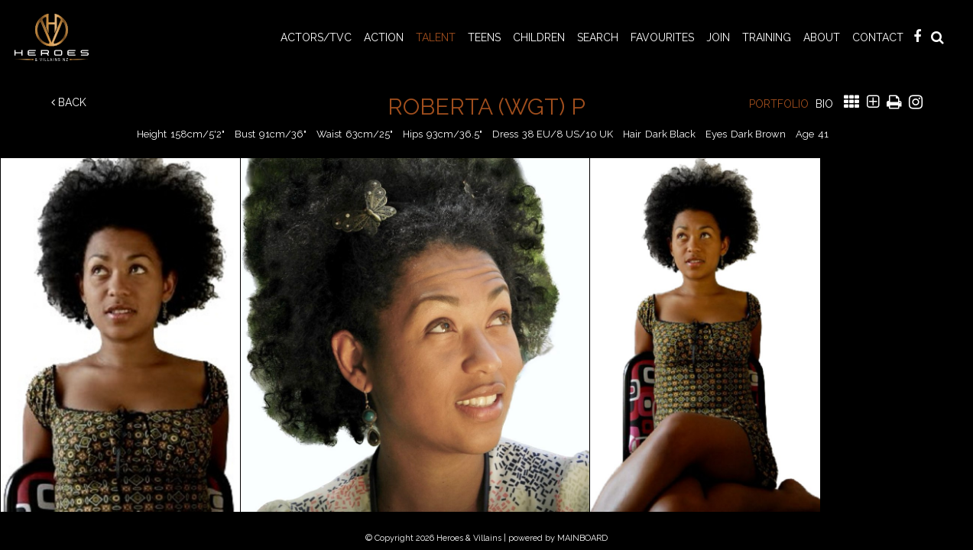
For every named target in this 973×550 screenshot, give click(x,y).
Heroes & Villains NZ (55, 37)
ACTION (384, 37)
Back (68, 102)
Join (718, 37)
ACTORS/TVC (316, 37)
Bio (824, 104)
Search (597, 37)
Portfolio (779, 104)
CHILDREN (539, 37)
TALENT (436, 37)
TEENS (484, 37)
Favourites (662, 37)
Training (766, 37)
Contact (877, 37)
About (821, 37)
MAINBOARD (582, 538)
